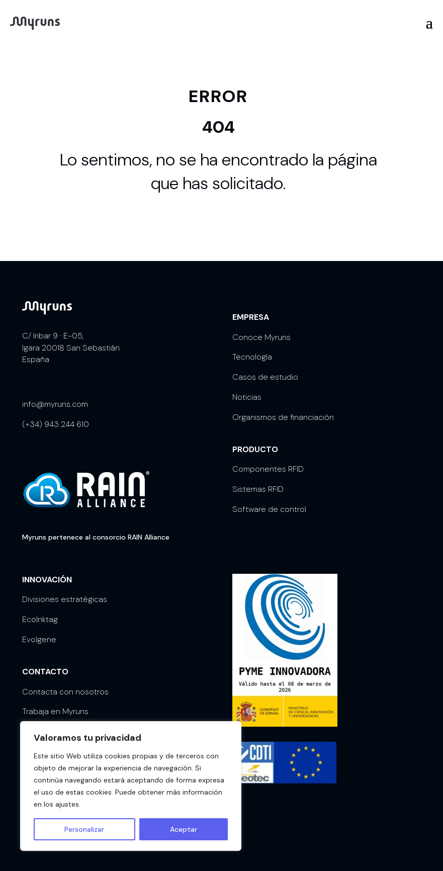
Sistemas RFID (258, 489)
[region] (130, 786)
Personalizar (84, 829)
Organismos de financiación (283, 417)
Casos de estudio (265, 377)
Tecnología (252, 357)
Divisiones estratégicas (64, 599)
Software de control (269, 509)
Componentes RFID (268, 469)
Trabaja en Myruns (55, 711)
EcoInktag (40, 619)
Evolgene (39, 639)
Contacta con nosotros (65, 691)
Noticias (246, 397)
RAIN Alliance (148, 537)
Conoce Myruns (261, 337)
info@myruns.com (55, 404)
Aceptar (183, 829)
